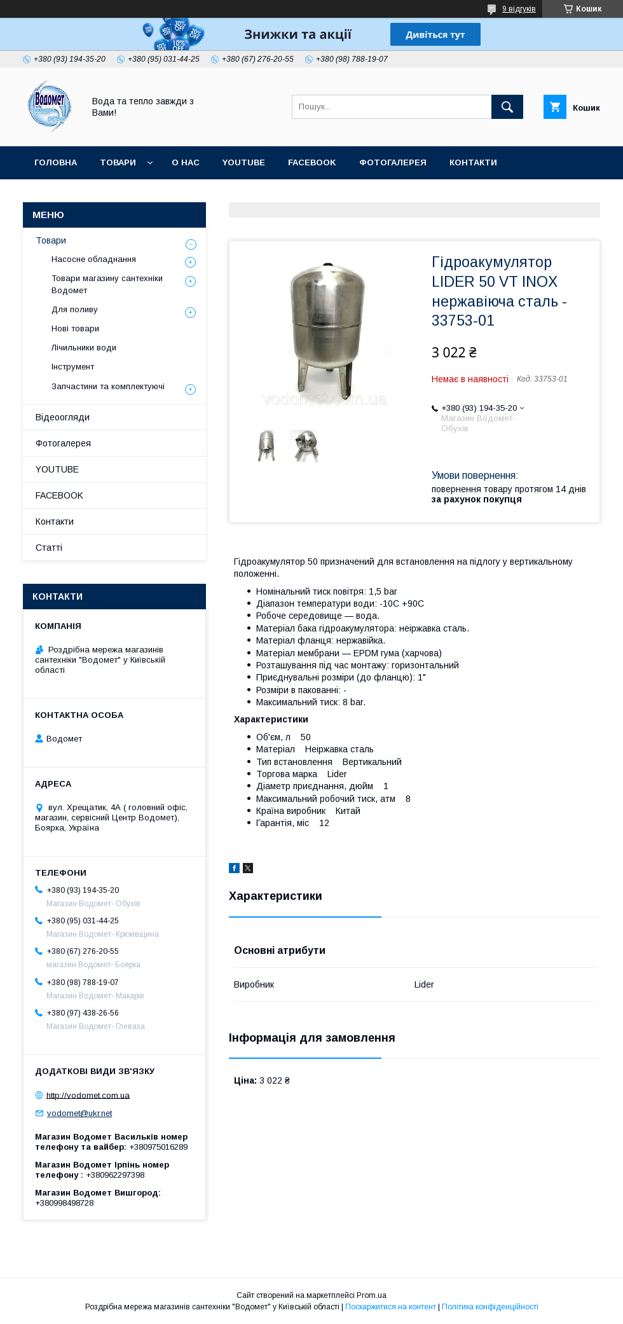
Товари (118, 162)
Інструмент (72, 366)
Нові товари (75, 328)
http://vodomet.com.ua (88, 1095)
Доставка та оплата (84, 195)
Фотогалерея (393, 162)
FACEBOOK (312, 162)
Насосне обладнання (93, 259)
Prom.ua (372, 1295)
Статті (174, 195)
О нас (186, 162)
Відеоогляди (63, 417)
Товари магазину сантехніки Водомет (107, 283)
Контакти (473, 162)
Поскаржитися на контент (390, 1306)
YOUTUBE (243, 162)
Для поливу (74, 309)
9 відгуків (519, 8)
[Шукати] (507, 107)
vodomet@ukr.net (79, 1113)
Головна (55, 162)
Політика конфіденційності (490, 1306)
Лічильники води (83, 347)
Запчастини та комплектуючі (108, 386)
